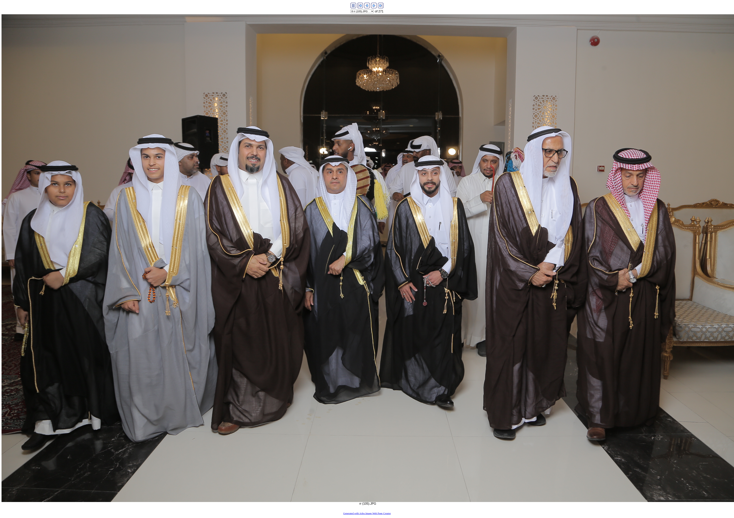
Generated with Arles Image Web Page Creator (367, 513)
